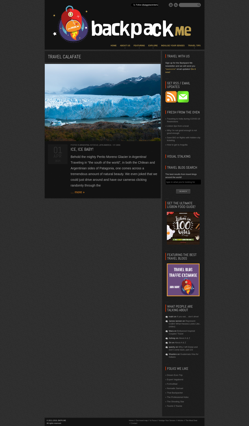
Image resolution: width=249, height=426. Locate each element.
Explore (153, 45)
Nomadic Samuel (175, 388)
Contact (134, 423)
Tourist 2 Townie (174, 406)
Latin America (105, 145)
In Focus (94, 145)
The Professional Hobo (178, 397)
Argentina (84, 145)
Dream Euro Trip (175, 375)
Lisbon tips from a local (178, 126)
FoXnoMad (172, 384)
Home (114, 45)
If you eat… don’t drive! (188, 316)
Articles (180, 420)
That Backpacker (175, 393)
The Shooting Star (175, 401)
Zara (118, 145)
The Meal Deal (191, 420)
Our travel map (142, 420)
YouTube (171, 5)
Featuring (139, 45)
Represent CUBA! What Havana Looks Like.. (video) (185, 324)
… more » (78, 192)
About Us (125, 45)
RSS (176, 5)
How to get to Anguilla (177, 145)
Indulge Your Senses (173, 45)
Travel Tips (194, 45)
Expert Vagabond (175, 379)
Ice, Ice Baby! (82, 149)
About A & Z (184, 338)
